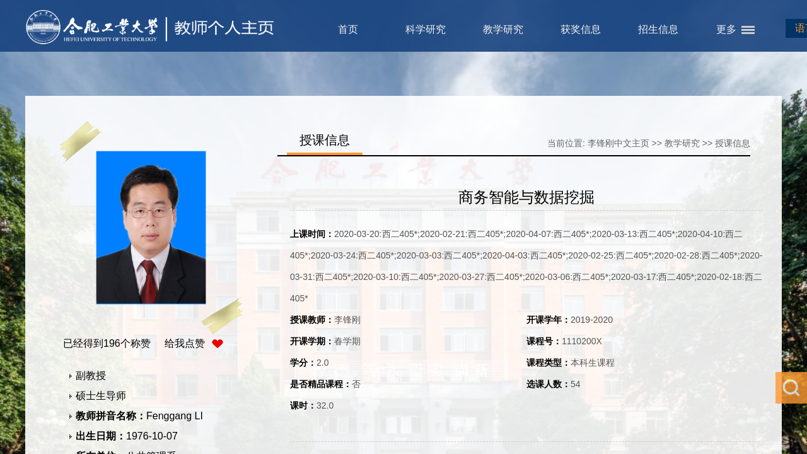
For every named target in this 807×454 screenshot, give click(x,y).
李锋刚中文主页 (618, 143)
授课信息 (732, 143)
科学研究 (425, 29)
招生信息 (658, 29)
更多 (726, 29)
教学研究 (503, 29)
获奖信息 (580, 29)
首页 (348, 29)
